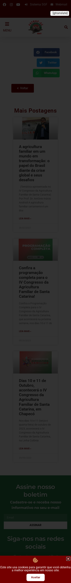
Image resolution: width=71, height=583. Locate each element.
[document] (35, 291)
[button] (68, 558)
